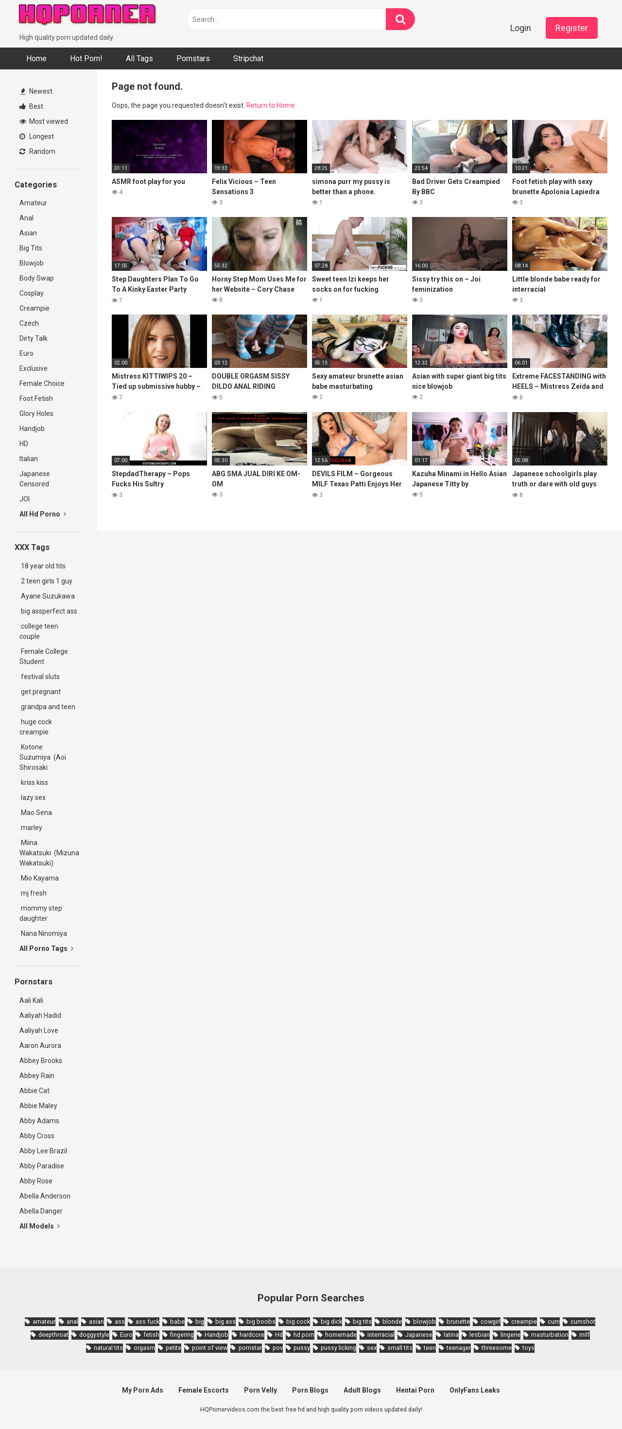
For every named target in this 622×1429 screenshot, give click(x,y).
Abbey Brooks (40, 1060)
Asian (28, 233)
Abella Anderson (44, 1196)
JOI (24, 499)
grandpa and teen (47, 707)
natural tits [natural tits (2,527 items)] (108, 1347)
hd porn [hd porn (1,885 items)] (304, 1334)
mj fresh (33, 893)
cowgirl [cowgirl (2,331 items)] (491, 1321)
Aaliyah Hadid (40, 1015)
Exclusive (33, 368)
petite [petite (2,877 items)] (173, 1347)
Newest (36, 91)
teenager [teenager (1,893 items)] (459, 1347)
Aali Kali (31, 1000)
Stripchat (248, 58)
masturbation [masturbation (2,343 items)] (550, 1334)
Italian (28, 459)
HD (23, 444)
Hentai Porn (415, 1390)
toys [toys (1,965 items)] (528, 1347)
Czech (29, 323)
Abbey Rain (36, 1076)
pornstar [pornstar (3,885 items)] (250, 1347)
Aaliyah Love (38, 1030)
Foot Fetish (36, 398)
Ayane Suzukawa (47, 596)
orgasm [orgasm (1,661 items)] (144, 1347)
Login (520, 28)
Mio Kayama (40, 878)
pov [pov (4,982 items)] (278, 1347)
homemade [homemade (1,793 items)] (341, 1334)
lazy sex (32, 797)
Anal (26, 218)
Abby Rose (35, 1181)
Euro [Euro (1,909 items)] (126, 1334)
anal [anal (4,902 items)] (72, 1321)
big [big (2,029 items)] (199, 1321)
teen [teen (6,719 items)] (430, 1347)
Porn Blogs (310, 1390)
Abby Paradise (41, 1166)
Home (36, 58)
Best (31, 106)
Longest (36, 136)
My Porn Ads (142, 1390)
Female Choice (42, 383)
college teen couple (38, 631)
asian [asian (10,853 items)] (96, 1321)
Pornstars (193, 58)
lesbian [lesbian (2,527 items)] (479, 1334)
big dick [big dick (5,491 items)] (331, 1321)
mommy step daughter (40, 913)
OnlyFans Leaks (474, 1390)
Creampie (34, 308)
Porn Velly (260, 1390)
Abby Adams (39, 1121)
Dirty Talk (33, 338)
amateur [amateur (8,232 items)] (44, 1321)
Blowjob (31, 263)
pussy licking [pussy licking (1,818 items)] (338, 1347)
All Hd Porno (42, 514)
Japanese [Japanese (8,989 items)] (418, 1334)
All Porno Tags (46, 948)
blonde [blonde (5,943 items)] (392, 1321)
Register (571, 28)
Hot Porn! (86, 58)
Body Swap (36, 278)
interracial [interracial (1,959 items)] (381, 1334)
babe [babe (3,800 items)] (177, 1321)
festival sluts (39, 677)
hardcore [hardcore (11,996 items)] (252, 1334)
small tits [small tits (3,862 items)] (400, 1347)
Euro (26, 353)
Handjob (32, 428)
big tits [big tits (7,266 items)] (362, 1321)
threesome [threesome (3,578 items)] (497, 1347)
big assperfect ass (48, 611)
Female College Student (43, 656)
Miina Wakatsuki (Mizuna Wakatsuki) (49, 853)
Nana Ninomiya (44, 933)
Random (37, 151)
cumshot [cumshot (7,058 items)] (582, 1321)
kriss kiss (33, 782)
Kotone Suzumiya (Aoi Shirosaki (42, 757)
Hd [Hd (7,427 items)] (279, 1334)
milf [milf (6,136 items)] (584, 1334)
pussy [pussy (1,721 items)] (302, 1347)
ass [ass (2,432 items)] (120, 1321)
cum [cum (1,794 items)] (554, 1321)
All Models (39, 1226)
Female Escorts (203, 1390)
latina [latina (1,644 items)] (451, 1334)
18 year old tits (42, 566)
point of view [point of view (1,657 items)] (209, 1347)
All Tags (139, 58)
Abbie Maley (38, 1106)
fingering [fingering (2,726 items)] (182, 1334)
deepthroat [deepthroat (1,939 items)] (53, 1334)
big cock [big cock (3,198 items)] (298, 1321)
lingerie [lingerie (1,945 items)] (510, 1334)
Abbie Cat (34, 1091)
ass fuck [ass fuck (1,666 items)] (147, 1321)
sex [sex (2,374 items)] (372, 1347)
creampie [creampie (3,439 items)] (524, 1321)
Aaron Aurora (40, 1045)
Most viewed (43, 121)
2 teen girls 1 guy (45, 581)
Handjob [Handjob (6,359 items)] (216, 1334)
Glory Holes (36, 413)
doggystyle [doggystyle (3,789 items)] (94, 1334)
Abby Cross (36, 1136)
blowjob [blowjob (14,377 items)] (424, 1321)
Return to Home (270, 105)
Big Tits (30, 248)
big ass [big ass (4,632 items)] (225, 1321)
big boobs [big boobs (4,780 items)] (261, 1321)
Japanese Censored (34, 479)
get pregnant (40, 692)
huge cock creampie (35, 727)
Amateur (33, 203)
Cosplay (31, 293)
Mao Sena (37, 812)
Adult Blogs (362, 1390)
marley (30, 827)
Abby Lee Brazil (43, 1151)
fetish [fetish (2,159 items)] (151, 1334)
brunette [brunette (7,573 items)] (458, 1321)
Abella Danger (41, 1211)
